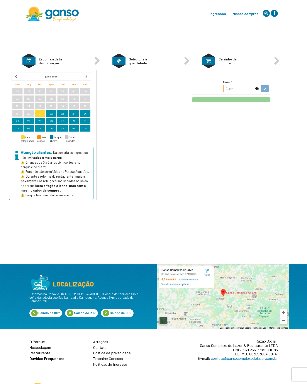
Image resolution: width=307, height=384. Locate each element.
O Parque (37, 342)
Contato (100, 347)
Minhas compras (245, 14)
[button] (29, 80)
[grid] (51, 121)
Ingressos (218, 14)
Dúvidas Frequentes (46, 359)
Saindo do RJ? (81, 313)
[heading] (51, 96)
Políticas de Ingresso (110, 364)
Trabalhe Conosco (108, 359)
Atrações (100, 342)
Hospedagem (40, 347)
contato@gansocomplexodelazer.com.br (244, 358)
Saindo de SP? (117, 313)
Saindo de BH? (45, 313)
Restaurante (39, 353)
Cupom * (227, 101)
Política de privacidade (112, 353)
